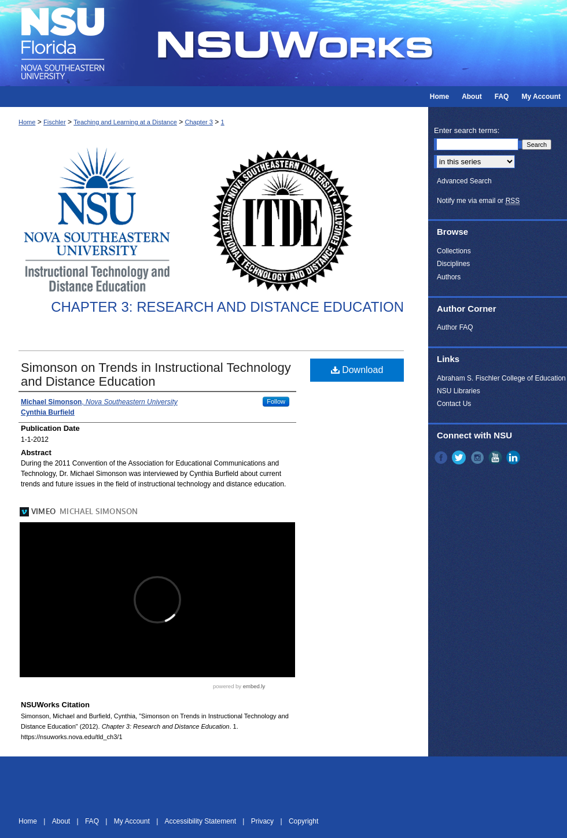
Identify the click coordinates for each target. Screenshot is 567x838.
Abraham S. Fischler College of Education (501, 378)
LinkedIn (514, 457)
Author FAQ (455, 327)
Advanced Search (464, 181)
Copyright (303, 821)
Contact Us (454, 404)
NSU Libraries (458, 391)
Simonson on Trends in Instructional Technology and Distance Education (156, 374)
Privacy (263, 821)
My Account (133, 821)
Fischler (54, 122)
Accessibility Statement (201, 821)
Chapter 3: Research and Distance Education (227, 307)
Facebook (442, 457)
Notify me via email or (478, 201)
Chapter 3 (199, 122)
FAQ (93, 821)
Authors (449, 277)
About (62, 821)
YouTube (496, 457)
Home (27, 122)
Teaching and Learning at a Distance (125, 122)
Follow (276, 401)
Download (357, 370)
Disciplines (453, 264)
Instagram (478, 457)
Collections (454, 251)
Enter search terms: (466, 130)
